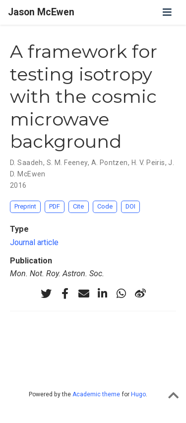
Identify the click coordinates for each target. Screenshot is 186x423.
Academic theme (96, 394)
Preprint (25, 206)
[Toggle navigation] (167, 12)
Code (105, 206)
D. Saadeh (26, 163)
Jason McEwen (41, 12)
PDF (54, 206)
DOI (130, 206)
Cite (78, 206)
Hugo (138, 394)
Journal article (34, 242)
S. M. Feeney (67, 163)
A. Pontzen (109, 163)
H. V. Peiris (148, 163)
